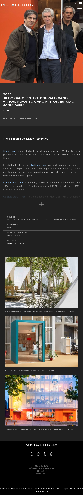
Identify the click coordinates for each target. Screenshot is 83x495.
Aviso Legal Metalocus (43, 489)
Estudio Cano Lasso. (16, 243)
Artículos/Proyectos (23, 119)
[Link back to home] (17, 5)
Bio (5, 119)
